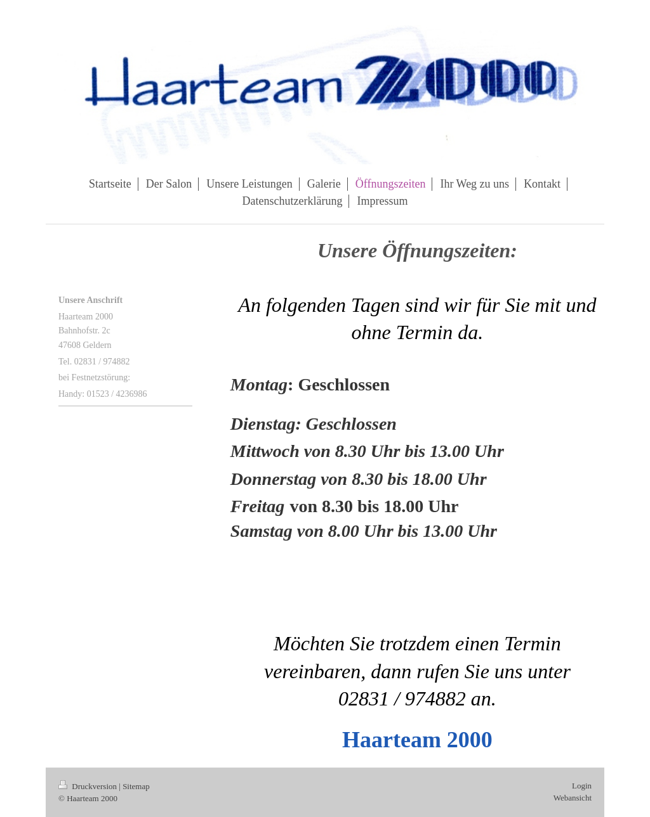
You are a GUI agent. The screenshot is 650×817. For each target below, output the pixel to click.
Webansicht (573, 797)
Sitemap (136, 786)
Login (582, 785)
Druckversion (88, 786)
